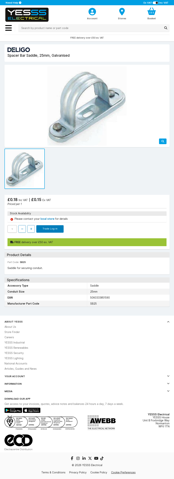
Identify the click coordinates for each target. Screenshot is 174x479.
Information (87, 383)
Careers (9, 337)
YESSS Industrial (14, 342)
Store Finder (12, 332)
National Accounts (15, 363)
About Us (10, 326)
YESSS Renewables (16, 347)
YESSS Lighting (13, 358)
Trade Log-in (49, 228)
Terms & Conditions (53, 472)
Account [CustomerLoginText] (92, 18)
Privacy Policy (78, 472)
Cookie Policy (98, 472)
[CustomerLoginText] (92, 11)
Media (87, 391)
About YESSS (87, 321)
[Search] (166, 28)
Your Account (87, 376)
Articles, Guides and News (20, 368)
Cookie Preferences (123, 472)
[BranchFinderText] (122, 13)
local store (47, 218)
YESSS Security (14, 353)
